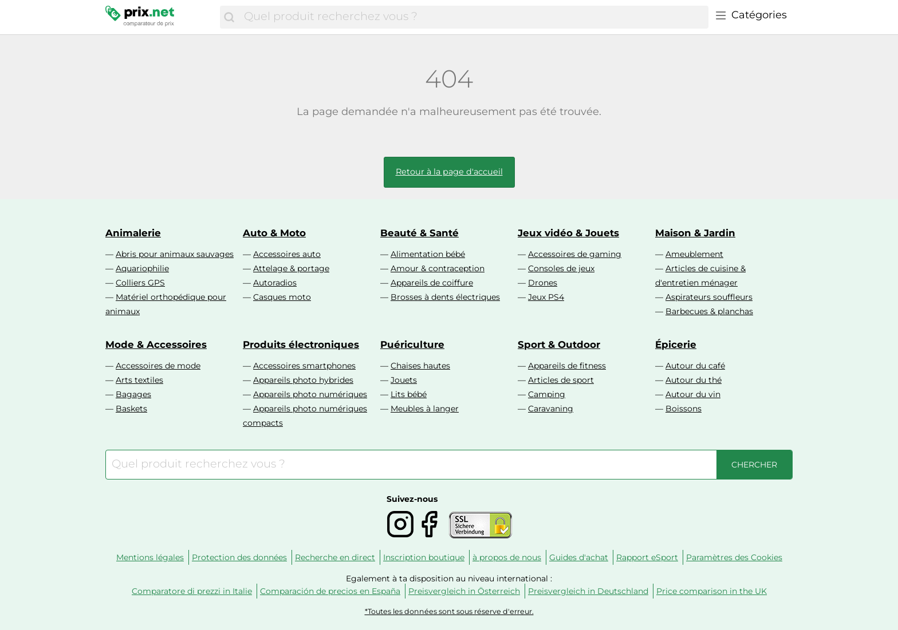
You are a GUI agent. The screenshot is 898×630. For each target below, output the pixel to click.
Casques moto (282, 297)
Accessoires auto (287, 254)
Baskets (131, 408)
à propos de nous (506, 557)
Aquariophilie (142, 268)
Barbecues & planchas (709, 311)
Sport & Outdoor (559, 344)
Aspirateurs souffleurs (709, 297)
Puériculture (412, 344)
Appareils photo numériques (310, 394)
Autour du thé (693, 380)
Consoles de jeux (561, 268)
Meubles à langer (425, 408)
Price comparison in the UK (711, 591)
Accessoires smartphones (304, 365)
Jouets (404, 380)
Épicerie (675, 344)
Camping (546, 394)
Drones (542, 283)
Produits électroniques (301, 344)
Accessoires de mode (158, 365)
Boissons (683, 408)
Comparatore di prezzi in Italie (192, 591)
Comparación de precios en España (330, 591)
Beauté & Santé (419, 233)
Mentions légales (150, 557)
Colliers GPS (140, 283)
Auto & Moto (274, 233)
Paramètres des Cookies (734, 557)
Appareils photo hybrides (303, 380)
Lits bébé (409, 394)
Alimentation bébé (428, 254)
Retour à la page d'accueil (449, 172)
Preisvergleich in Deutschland (588, 591)
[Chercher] (229, 17)
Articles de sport (561, 380)
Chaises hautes (420, 365)
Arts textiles (139, 380)
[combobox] (473, 17)
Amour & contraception (438, 268)
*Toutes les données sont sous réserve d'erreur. (449, 611)
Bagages (133, 394)
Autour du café (695, 365)
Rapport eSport (647, 557)
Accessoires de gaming (574, 254)
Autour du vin (692, 394)
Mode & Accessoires (156, 344)
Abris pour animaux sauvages (175, 254)
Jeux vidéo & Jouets (568, 233)
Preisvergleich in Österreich (464, 591)
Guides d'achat (578, 557)
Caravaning (550, 408)
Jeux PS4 (546, 297)
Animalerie (133, 233)
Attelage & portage (291, 268)
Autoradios (275, 283)
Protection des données (239, 557)
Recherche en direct (335, 557)
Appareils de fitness (567, 365)
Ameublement (694, 254)
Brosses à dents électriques (445, 297)
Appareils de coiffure (432, 283)
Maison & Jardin (695, 233)
